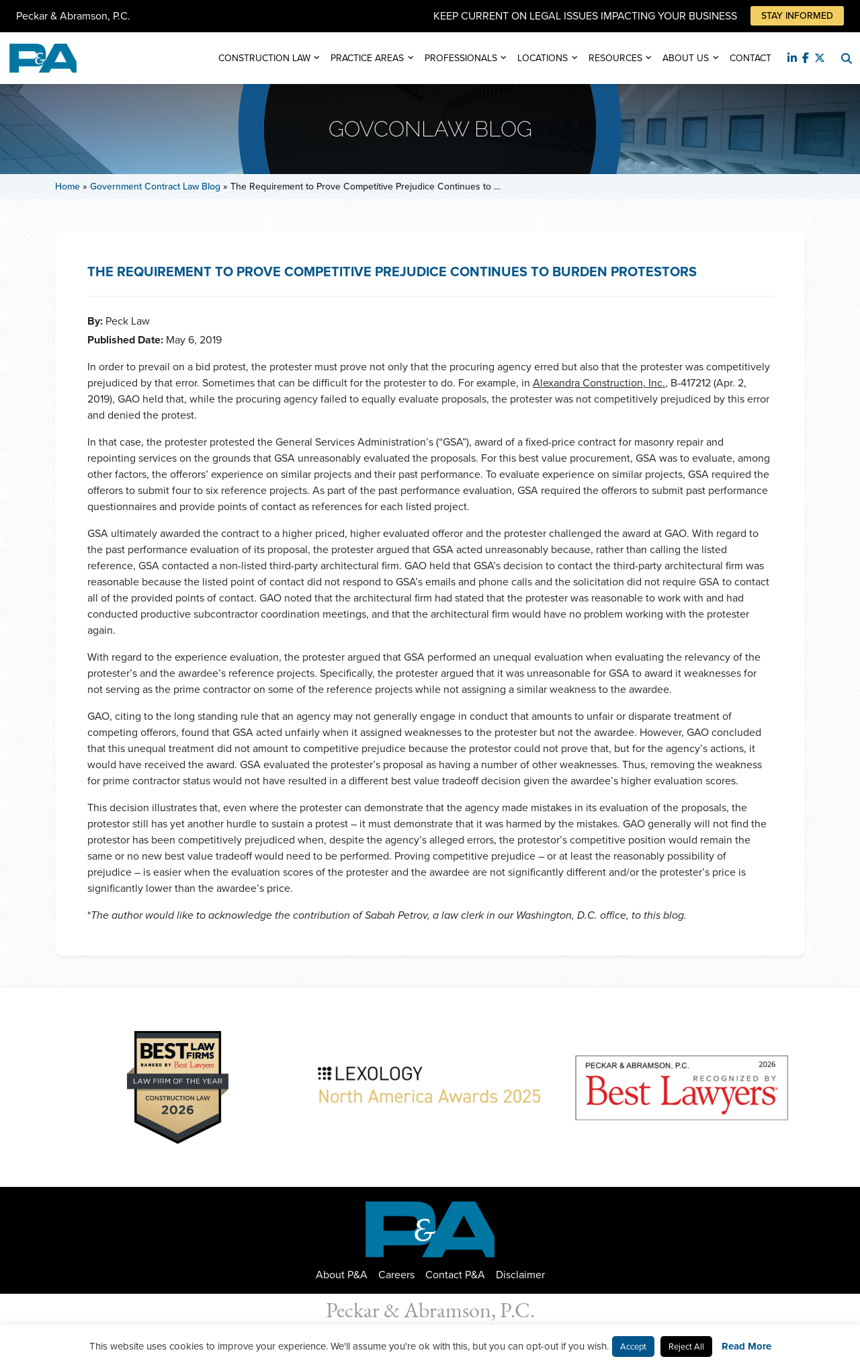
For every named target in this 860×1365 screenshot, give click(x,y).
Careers (396, 1274)
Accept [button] (633, 1346)
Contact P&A (455, 1274)
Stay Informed (797, 16)
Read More (746, 1346)
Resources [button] (615, 58)
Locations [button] (542, 58)
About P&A (342, 1274)
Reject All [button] (686, 1346)
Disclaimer (520, 1274)
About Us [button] (685, 58)
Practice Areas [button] (367, 58)
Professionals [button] (461, 58)
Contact (750, 58)
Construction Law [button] (264, 58)
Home (67, 186)
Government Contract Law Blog (155, 186)
